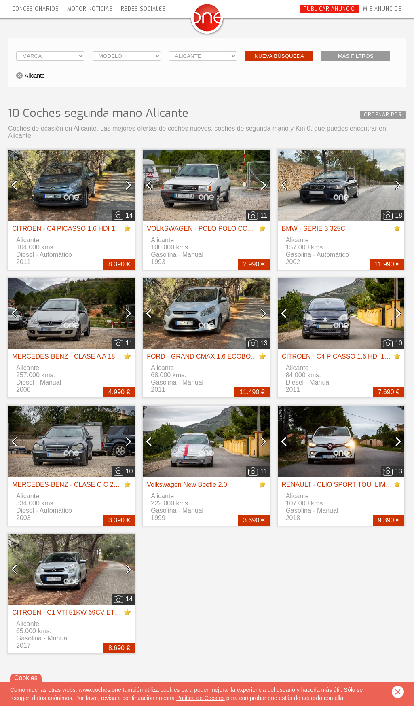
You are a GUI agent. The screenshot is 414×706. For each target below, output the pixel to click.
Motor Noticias (90, 9)
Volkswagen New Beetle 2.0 (187, 484)
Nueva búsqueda (279, 56)
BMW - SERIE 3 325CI (314, 228)
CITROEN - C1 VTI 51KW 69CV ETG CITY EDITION (88, 612)
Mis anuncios (382, 9)
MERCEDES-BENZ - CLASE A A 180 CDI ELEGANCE (90, 356)
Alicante (35, 75)
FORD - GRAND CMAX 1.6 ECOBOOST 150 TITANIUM (227, 356)
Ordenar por (383, 115)
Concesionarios (35, 9)
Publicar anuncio (329, 9)
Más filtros (356, 56)
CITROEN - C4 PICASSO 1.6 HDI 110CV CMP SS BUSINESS (102, 228)
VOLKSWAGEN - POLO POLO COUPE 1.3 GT (215, 228)
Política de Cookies (200, 698)
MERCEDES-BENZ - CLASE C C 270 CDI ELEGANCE (91, 484)
